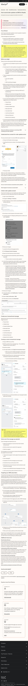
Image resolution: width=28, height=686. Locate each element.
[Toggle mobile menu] (26, 4)
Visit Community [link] (7, 597)
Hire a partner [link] (7, 613)
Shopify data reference (5, 539)
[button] (14, 157)
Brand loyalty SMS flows (22, 9)
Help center (3, 9)
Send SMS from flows (13, 9)
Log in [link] (5, 635)
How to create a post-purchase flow (8, 555)
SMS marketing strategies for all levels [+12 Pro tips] (11, 565)
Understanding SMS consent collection (9, 548)
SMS (7, 9)
